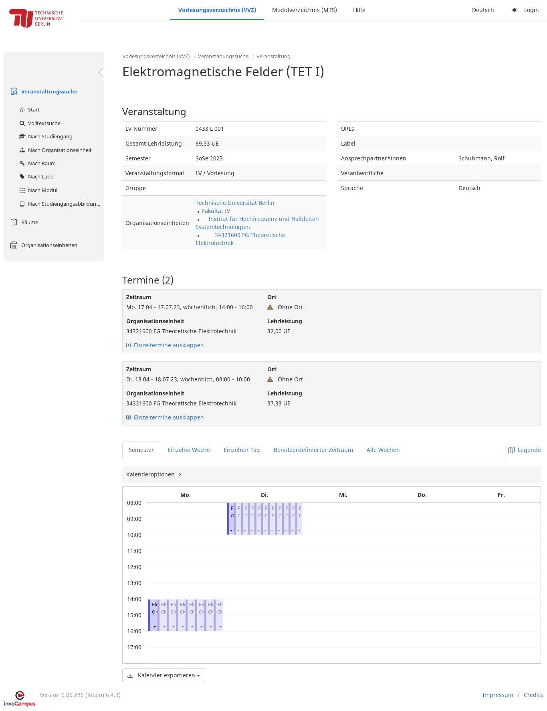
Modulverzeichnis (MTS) (304, 10)
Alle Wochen (383, 450)
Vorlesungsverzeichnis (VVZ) (217, 10)
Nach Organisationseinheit (54, 150)
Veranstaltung (273, 56)
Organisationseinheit (155, 321)
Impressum (497, 695)
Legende (524, 450)
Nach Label (35, 176)
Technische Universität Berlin (235, 203)
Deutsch (483, 10)
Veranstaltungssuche (42, 91)
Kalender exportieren (163, 675)
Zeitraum (138, 297)
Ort (272, 297)
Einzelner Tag (242, 450)
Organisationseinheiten (42, 245)
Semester (141, 450)
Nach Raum (36, 163)
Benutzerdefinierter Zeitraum (313, 450)
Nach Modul (37, 190)
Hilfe (359, 10)
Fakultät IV (216, 211)
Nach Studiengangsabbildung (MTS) (60, 203)
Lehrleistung (284, 321)
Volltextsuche (39, 123)
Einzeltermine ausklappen (165, 345)
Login (524, 10)
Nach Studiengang (45, 136)
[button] (154, 626)
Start (28, 109)
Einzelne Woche (189, 450)
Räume (23, 222)
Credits (533, 695)
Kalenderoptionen (151, 474)
